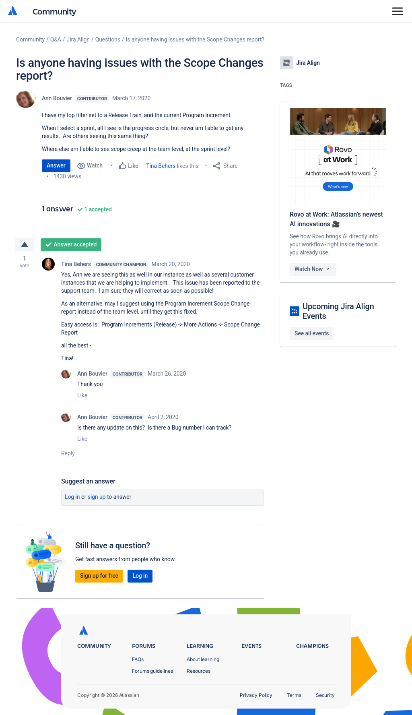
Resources (198, 671)
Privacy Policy (256, 695)
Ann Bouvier (57, 98)
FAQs (138, 659)
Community (54, 11)
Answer (56, 165)
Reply (68, 453)
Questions (107, 39)
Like (82, 395)
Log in (72, 497)
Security (325, 695)
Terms (294, 695)
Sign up (97, 497)
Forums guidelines (152, 671)
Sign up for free (99, 575)
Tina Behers (160, 166)
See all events (312, 333)
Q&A (55, 39)
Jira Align (78, 39)
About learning (203, 659)
